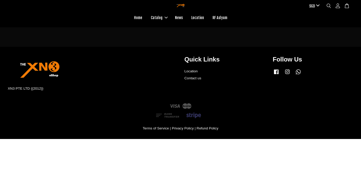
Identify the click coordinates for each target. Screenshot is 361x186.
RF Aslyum (220, 18)
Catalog (159, 18)
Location (197, 18)
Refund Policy (207, 128)
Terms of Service (156, 128)
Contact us (193, 78)
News (179, 18)
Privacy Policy (183, 128)
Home (138, 18)
